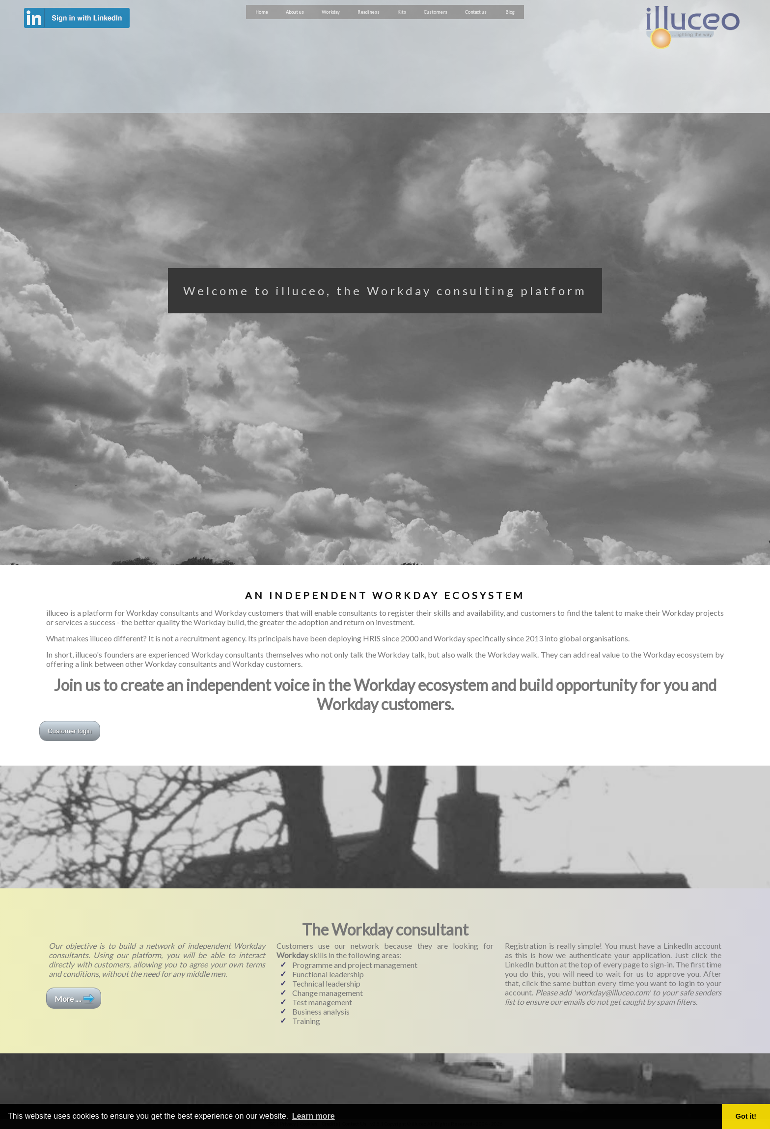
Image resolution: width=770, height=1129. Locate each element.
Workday (331, 12)
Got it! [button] (746, 1116)
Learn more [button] (313, 1116)
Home (261, 12)
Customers (435, 12)
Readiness (369, 12)
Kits (401, 12)
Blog (510, 12)
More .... (68, 998)
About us (295, 12)
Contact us (476, 12)
